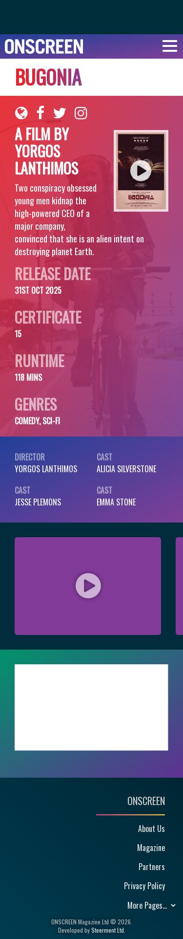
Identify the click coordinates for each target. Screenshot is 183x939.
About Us (151, 828)
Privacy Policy (144, 886)
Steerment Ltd (107, 930)
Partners (152, 867)
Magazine (151, 847)
